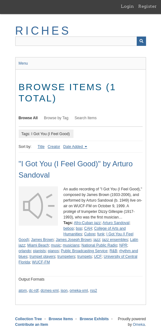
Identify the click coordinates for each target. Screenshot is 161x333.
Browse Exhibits (94, 319)
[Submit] (141, 41)
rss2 (93, 290)
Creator (54, 146)
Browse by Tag (56, 118)
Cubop (89, 234)
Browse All (28, 118)
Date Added (73, 146)
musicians (71, 245)
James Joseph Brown (74, 240)
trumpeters (66, 256)
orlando (25, 251)
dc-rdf (34, 290)
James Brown (42, 240)
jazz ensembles (115, 240)
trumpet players (42, 256)
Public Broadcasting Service (84, 251)
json (64, 290)
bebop (69, 228)
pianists (39, 251)
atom (23, 290)
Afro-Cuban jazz (87, 223)
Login (127, 6)
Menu (23, 63)
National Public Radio (99, 245)
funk (100, 234)
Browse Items (61, 319)
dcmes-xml (49, 290)
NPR (123, 245)
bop (79, 228)
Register (147, 6)
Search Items (86, 118)
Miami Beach (38, 245)
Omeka (139, 324)
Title (41, 146)
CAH (88, 228)
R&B (113, 251)
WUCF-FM (41, 262)
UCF (98, 256)
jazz (96, 240)
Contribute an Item (31, 324)
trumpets (84, 256)
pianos (53, 251)
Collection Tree (28, 319)
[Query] (80, 41)
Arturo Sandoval (115, 223)
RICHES (43, 30)
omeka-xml (79, 290)
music (56, 245)
